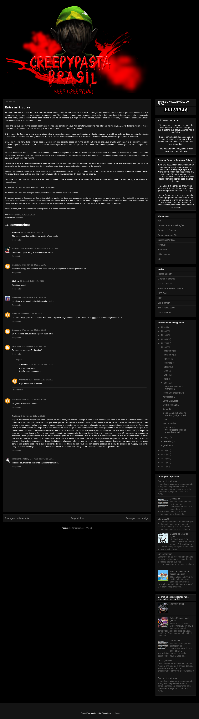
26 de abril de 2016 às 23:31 (34, 265)
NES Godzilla (164, 293)
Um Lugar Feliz (165, 554)
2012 (163, 462)
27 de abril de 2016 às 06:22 (34, 297)
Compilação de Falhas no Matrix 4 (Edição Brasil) (175, 414)
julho (165, 371)
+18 (159, 221)
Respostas (19, 360)
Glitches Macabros (166, 279)
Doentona (16, 297)
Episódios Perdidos (166, 240)
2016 (163, 347)
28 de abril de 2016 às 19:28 (34, 400)
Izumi (14, 314)
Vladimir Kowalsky (20, 459)
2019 (163, 335)
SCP (160, 298)
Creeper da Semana (167, 230)
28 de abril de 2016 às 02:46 (40, 365)
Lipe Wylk (16, 346)
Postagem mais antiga (137, 518)
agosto (166, 367)
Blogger (118, 713)
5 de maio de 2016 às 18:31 (41, 459)
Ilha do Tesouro (165, 283)
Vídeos (161, 259)
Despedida (175, 499)
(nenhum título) (177, 604)
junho (166, 375)
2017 (163, 343)
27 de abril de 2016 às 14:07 (30, 314)
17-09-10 (167, 409)
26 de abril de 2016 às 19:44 (46, 248)
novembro (168, 355)
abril (165, 383)
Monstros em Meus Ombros (170, 288)
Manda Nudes (169, 423)
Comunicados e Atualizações (171, 225)
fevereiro (167, 441)
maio (165, 379)
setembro (168, 363)
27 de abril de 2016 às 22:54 (34, 330)
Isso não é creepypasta (173, 393)
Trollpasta (162, 249)
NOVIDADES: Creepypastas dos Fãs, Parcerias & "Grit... (174, 429)
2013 (163, 458)
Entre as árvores (170, 401)
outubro (167, 359)
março (166, 437)
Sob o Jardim (164, 303)
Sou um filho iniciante (167, 481)
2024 (163, 327)
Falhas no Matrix (165, 274)
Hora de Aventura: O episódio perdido (179, 572)
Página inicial (77, 518)
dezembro (168, 351)
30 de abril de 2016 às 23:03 (41, 380)
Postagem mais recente (17, 518)
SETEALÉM (163, 519)
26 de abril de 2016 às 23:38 (32, 281)
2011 (163, 466)
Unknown (16, 265)
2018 (163, 339)
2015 (163, 450)
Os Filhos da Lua (171, 405)
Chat (165, 419)
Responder (16, 240)
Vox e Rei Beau (165, 312)
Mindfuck (19, 217)
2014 (163, 454)
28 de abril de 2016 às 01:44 (34, 346)
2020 (163, 331)
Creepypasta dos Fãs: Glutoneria (173, 387)
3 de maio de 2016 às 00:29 (33, 416)
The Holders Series (166, 308)
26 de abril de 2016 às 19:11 (33, 232)
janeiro (166, 445)
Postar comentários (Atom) (80, 528)
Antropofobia (169, 397)
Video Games (164, 254)
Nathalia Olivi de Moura (22, 248)
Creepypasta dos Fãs (167, 235)
